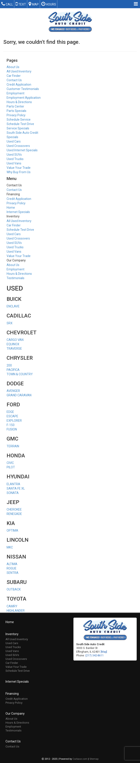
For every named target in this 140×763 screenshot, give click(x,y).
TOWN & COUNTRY (20, 374)
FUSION (12, 429)
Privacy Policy (16, 115)
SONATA (13, 493)
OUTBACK (14, 589)
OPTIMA (12, 530)
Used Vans (14, 163)
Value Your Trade (19, 167)
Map (34, 4)
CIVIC (10, 463)
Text (21, 4)
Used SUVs (14, 154)
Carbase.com (80, 759)
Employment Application (24, 97)
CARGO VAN (15, 340)
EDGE (10, 412)
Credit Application (19, 84)
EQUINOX (13, 344)
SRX (10, 323)
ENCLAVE (13, 306)
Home (11, 207)
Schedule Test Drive (20, 124)
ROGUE (11, 568)
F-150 (11, 425)
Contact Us (14, 80)
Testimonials (15, 278)
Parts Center (15, 106)
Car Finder (14, 76)
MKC (10, 547)
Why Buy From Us (19, 172)
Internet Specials (18, 212)
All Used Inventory (19, 71)
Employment (15, 93)
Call (7, 4)
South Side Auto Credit (22, 132)
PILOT (11, 467)
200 (9, 365)
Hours (48, 4)
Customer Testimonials (23, 89)
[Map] (104, 652)
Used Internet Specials (22, 150)
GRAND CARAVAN (19, 395)
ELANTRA (13, 484)
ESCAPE (12, 416)
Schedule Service (19, 119)
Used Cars (14, 141)
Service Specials (18, 128)
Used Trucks (15, 159)
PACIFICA (13, 370)
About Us (13, 67)
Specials (12, 137)
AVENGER (13, 391)
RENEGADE (14, 514)
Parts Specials (16, 111)
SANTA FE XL (16, 488)
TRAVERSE (14, 348)
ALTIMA (12, 564)
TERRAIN (13, 446)
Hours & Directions (19, 102)
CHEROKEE (14, 509)
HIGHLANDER (16, 610)
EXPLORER (14, 420)
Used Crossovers (18, 146)
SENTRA (12, 572)
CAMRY (12, 606)
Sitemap (93, 759)
